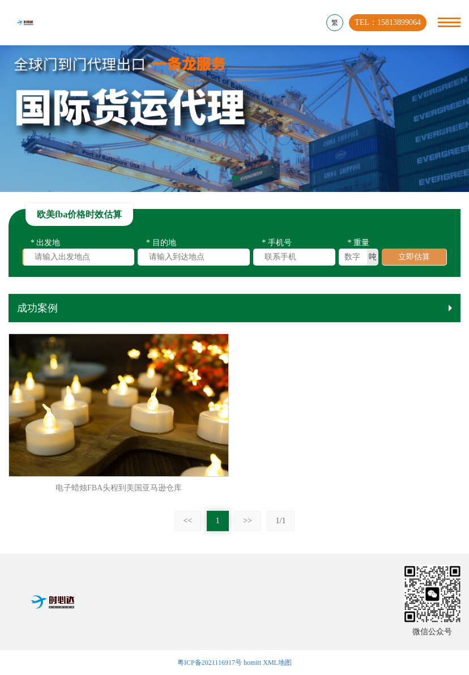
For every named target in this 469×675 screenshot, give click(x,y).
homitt (252, 663)
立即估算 (414, 258)
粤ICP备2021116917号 (209, 663)
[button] (234, 178)
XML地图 (277, 663)
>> (247, 520)
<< (188, 520)
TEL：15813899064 (388, 22)
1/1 (281, 520)
